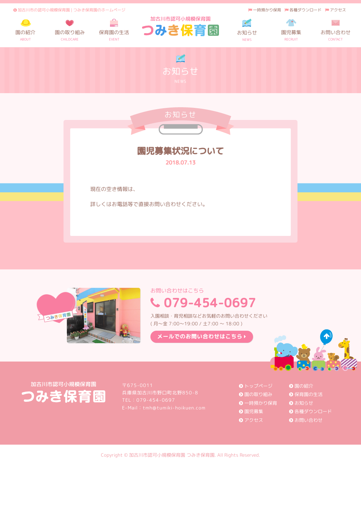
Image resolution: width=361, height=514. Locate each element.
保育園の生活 (306, 394)
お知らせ (301, 403)
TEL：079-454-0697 (148, 400)
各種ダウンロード (303, 10)
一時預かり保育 (264, 10)
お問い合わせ (306, 420)
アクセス (335, 10)
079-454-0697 (208, 299)
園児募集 (251, 411)
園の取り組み (255, 394)
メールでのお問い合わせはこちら (201, 336)
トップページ (255, 386)
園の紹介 (301, 386)
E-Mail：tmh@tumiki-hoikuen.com (164, 407)
